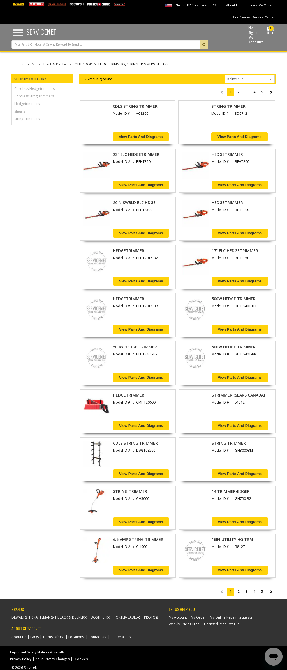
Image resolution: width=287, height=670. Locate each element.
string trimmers (27, 118)
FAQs (34, 636)
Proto (150, 617)
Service (41, 32)
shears (19, 111)
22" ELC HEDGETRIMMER (136, 154)
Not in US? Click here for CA (196, 5)
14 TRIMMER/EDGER (231, 491)
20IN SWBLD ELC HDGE (134, 202)
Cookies (81, 659)
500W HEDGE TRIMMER (234, 298)
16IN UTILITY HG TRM (232, 539)
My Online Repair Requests (231, 617)
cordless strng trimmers (34, 96)
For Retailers (121, 636)
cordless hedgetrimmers (34, 88)
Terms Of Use (53, 636)
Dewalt (18, 617)
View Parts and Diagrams (141, 137)
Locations (76, 636)
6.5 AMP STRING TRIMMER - (139, 539)
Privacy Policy (20, 659)
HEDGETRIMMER (227, 154)
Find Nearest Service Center (254, 17)
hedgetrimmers (27, 103)
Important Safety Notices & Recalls (37, 652)
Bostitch (99, 617)
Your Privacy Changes (52, 659)
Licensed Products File (221, 624)
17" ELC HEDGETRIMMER (235, 250)
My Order (198, 617)
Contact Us (97, 636)
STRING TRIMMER (228, 106)
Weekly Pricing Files (184, 624)
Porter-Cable (125, 617)
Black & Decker (55, 64)
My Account (178, 617)
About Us (233, 5)
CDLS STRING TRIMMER (135, 106)
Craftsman (41, 617)
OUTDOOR (83, 64)
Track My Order (261, 5)
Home (25, 64)
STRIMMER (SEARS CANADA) (238, 395)
